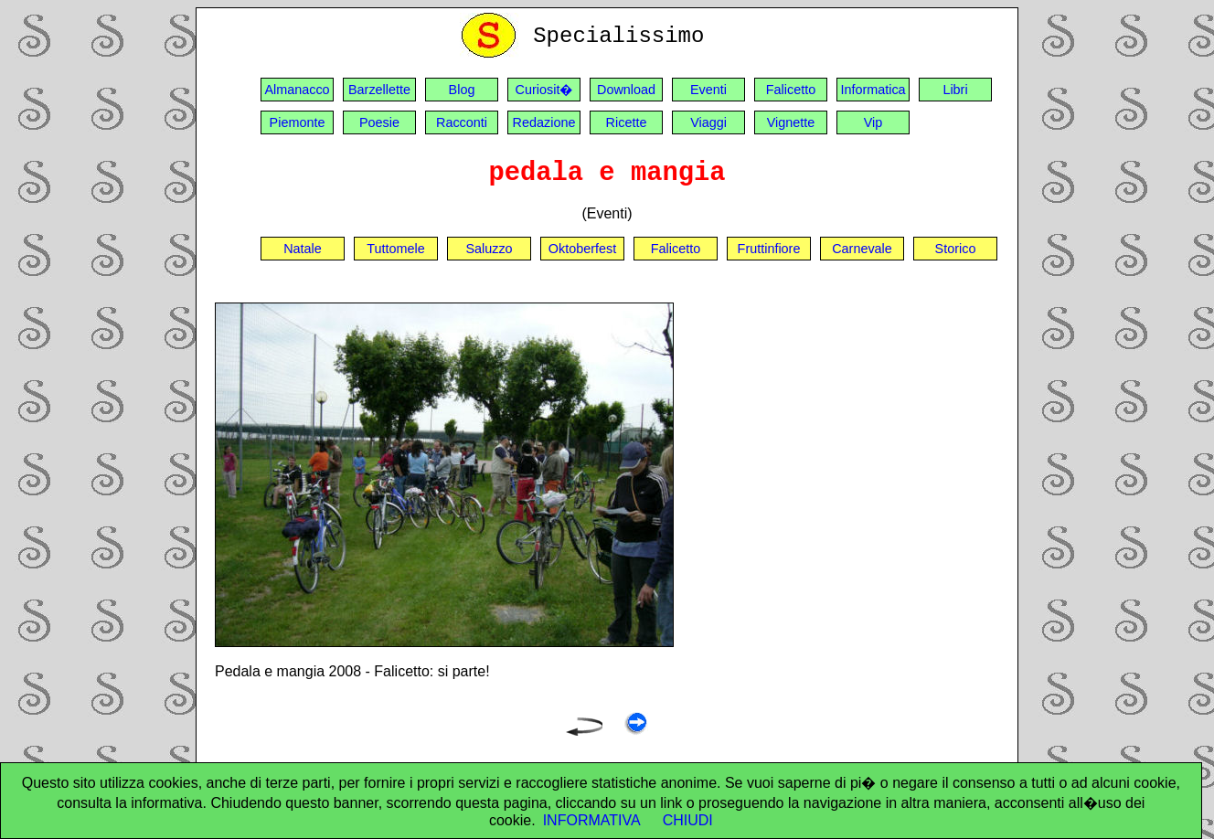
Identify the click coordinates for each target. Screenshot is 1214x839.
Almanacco (296, 89)
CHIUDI (688, 820)
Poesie (379, 122)
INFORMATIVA (592, 820)
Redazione (544, 122)
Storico (955, 248)
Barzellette (379, 89)
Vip (873, 122)
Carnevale (862, 248)
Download (626, 89)
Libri (954, 89)
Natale (302, 248)
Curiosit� (544, 89)
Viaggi (708, 122)
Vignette (791, 122)
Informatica (872, 89)
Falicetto (790, 89)
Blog (462, 89)
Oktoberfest (582, 248)
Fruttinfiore (769, 248)
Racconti (461, 122)
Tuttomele (395, 248)
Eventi (708, 89)
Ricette (626, 122)
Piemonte (297, 122)
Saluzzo (488, 248)
